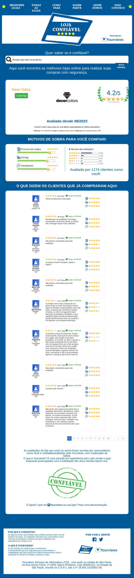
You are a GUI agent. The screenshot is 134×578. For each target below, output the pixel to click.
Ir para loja (21, 95)
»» (123, 438)
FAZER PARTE (77, 6)
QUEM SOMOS (97, 6)
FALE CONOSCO (117, 6)
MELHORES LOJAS (16, 6)
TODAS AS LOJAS (36, 8)
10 (108, 438)
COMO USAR (56, 6)
